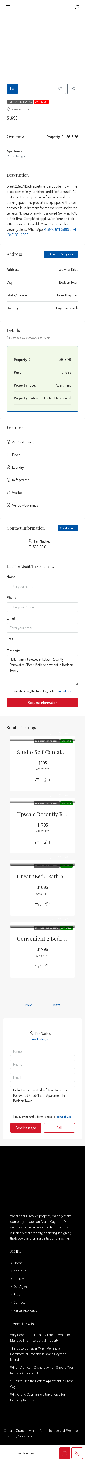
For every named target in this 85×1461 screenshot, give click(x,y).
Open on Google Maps (61, 254)
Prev (28, 1005)
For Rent (20, 1279)
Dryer (16, 455)
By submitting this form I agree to (39, 691)
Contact (19, 1303)
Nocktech (25, 1436)
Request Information (42, 703)
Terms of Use (63, 692)
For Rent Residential (20, 102)
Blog (17, 1295)
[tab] (12, 89)
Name (11, 577)
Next (56, 1005)
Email (11, 618)
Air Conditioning (23, 442)
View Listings (68, 528)
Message (13, 650)
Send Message (25, 1128)
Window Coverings (25, 505)
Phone (11, 598)
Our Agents (21, 1287)
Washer (17, 493)
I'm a (10, 639)
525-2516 (39, 547)
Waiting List (41, 102)
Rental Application (26, 1311)
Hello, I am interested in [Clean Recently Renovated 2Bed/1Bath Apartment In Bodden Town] (42, 671)
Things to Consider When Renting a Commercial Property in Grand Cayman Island (38, 1354)
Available (66, 741)
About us (20, 1271)
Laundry (18, 468)
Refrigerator (20, 480)
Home (18, 1263)
